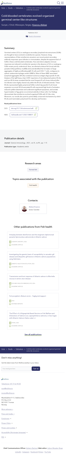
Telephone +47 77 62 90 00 (11, 384)
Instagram (25, 452)
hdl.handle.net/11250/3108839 (23, 115)
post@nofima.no (7, 388)
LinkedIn (18, 452)
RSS (2, 437)
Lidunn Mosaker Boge (55, 448)
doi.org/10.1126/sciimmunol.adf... (24, 108)
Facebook (34, 452)
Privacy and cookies (8, 428)
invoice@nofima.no (7, 393)
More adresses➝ (7, 409)
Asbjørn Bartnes (31, 448)
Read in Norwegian (33, 36)
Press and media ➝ (7, 414)
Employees (5, 419)
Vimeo (41, 452)
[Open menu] (53, 3)
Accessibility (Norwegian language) (13, 432)
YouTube (48, 452)
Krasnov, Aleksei (39, 25)
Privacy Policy (6, 423)
